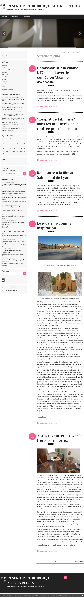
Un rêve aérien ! (6, 124)
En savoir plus (71, 595)
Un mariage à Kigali (8, 215)
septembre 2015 (6, 69)
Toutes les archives (7, 89)
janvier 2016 (5, 67)
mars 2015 (4, 84)
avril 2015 (4, 81)
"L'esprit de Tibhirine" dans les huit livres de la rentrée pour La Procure (58, 124)
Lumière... (4, 109)
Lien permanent (42, 106)
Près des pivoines (6, 107)
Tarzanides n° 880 (6, 122)
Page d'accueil (70, 52)
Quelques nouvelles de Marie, (10, 118)
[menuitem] (5, 17)
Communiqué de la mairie (8, 112)
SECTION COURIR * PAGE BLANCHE (12, 114)
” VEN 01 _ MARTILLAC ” (8, 114)
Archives (14, 17)
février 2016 (5, 65)
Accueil (4, 17)
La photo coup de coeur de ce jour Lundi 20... (14, 103)
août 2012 (62, 52)
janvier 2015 (5, 86)
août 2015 (4, 72)
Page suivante (79, 561)
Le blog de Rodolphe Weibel (13, 129)
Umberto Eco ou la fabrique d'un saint (14, 184)
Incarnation (12, 109)
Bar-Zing (16, 122)
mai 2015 (4, 79)
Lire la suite (5, 56)
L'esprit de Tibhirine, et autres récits (43, 6)
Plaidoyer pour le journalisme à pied (13, 191)
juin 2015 (4, 77)
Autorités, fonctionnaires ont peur (11, 128)
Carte (4, 159)
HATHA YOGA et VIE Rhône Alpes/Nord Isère (13, 118)
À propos (26, 17)
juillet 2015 (5, 74)
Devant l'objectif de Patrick (11, 105)
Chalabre (19, 112)
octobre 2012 (79, 52)
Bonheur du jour (18, 107)
